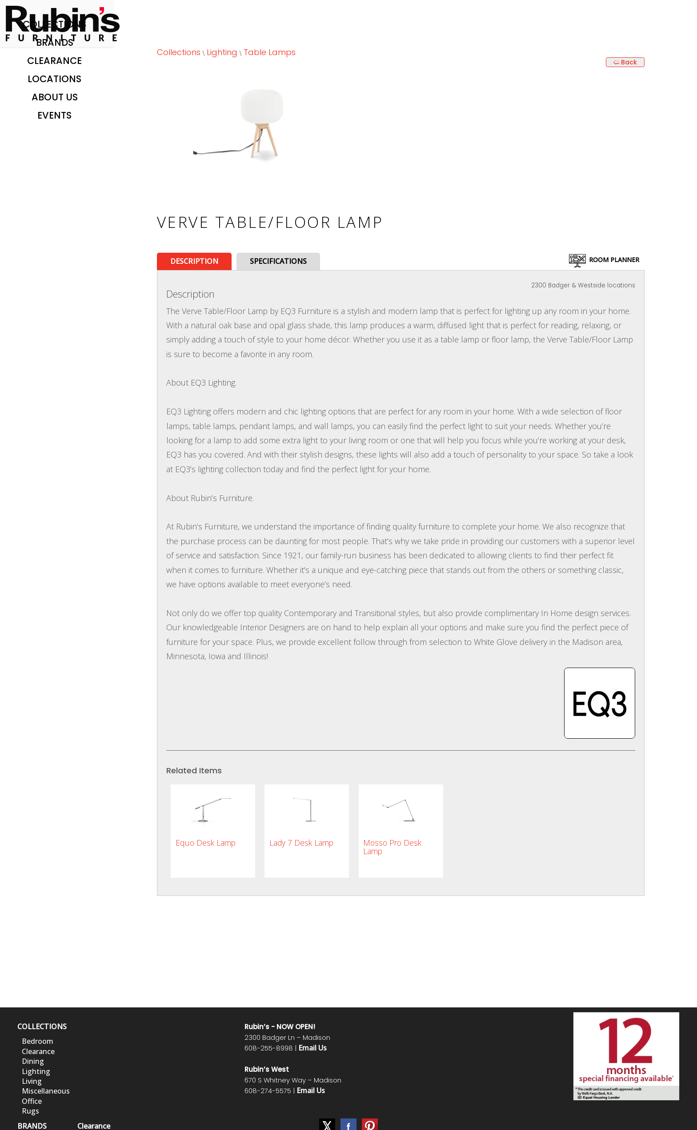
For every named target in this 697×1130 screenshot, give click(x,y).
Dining (33, 1061)
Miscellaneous (46, 1091)
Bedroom (37, 1041)
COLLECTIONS (42, 1026)
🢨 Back (625, 62)
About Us (55, 97)
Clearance (54, 60)
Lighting (222, 52)
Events (54, 115)
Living (32, 1081)
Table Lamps (270, 52)
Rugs (30, 1111)
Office (32, 1101)
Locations (54, 78)
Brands (54, 42)
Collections (54, 24)
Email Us (312, 1048)
